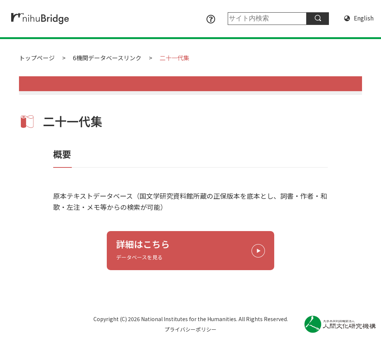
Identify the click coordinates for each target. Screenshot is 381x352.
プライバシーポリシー (190, 329)
